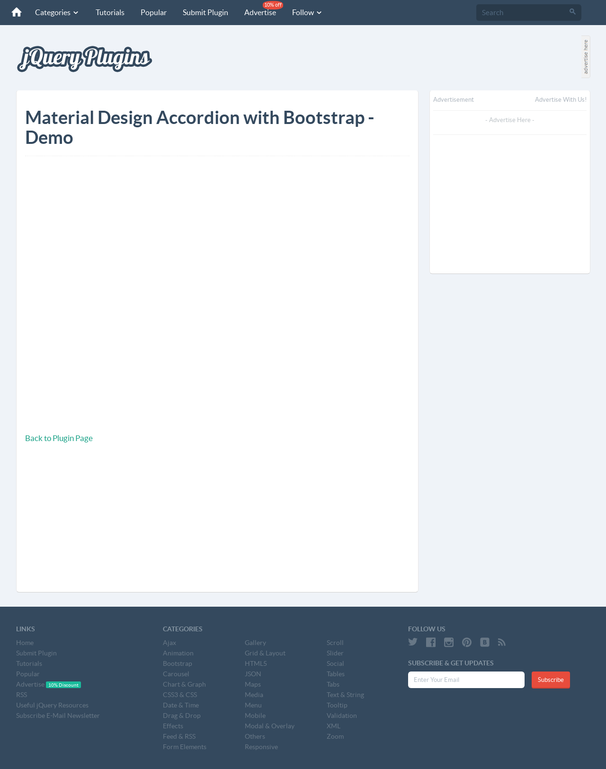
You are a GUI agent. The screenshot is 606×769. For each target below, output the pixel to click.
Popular (154, 12)
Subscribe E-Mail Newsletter (58, 715)
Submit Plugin (205, 12)
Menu (253, 705)
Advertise (263, 9)
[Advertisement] (117, 527)
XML (333, 726)
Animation (178, 653)
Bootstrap (177, 663)
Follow (307, 12)
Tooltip (337, 705)
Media (254, 694)
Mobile (255, 715)
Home (25, 642)
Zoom (335, 736)
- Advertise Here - (510, 120)
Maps (253, 684)
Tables (336, 674)
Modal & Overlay (269, 726)
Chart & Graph (184, 684)
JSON (253, 674)
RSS (21, 694)
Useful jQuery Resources (52, 705)
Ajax (169, 642)
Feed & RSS (179, 736)
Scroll (335, 642)
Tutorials (110, 12)
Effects (173, 726)
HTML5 (256, 663)
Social (335, 663)
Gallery (255, 642)
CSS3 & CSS (180, 694)
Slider (335, 653)
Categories (57, 12)
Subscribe (551, 679)
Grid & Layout (265, 653)
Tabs (333, 684)
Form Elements (184, 747)
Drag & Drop (182, 715)
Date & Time (181, 705)
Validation (342, 715)
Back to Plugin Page (59, 437)
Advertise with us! (561, 99)
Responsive (261, 747)
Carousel (176, 674)
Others (255, 736)
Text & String (345, 694)
